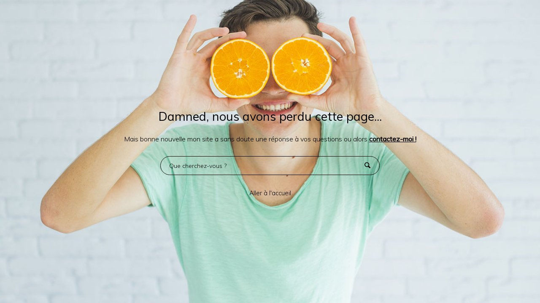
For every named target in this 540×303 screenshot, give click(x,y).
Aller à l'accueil (270, 193)
